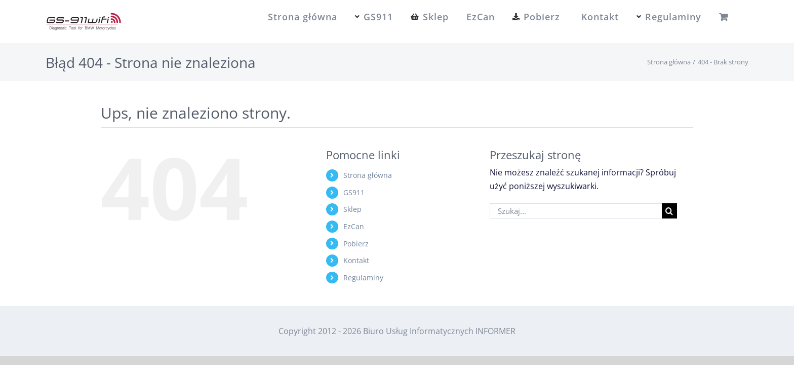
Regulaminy (363, 277)
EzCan (353, 226)
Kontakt (356, 260)
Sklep (352, 209)
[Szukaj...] (576, 210)
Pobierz (356, 243)
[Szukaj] (669, 210)
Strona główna (367, 175)
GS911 (354, 192)
